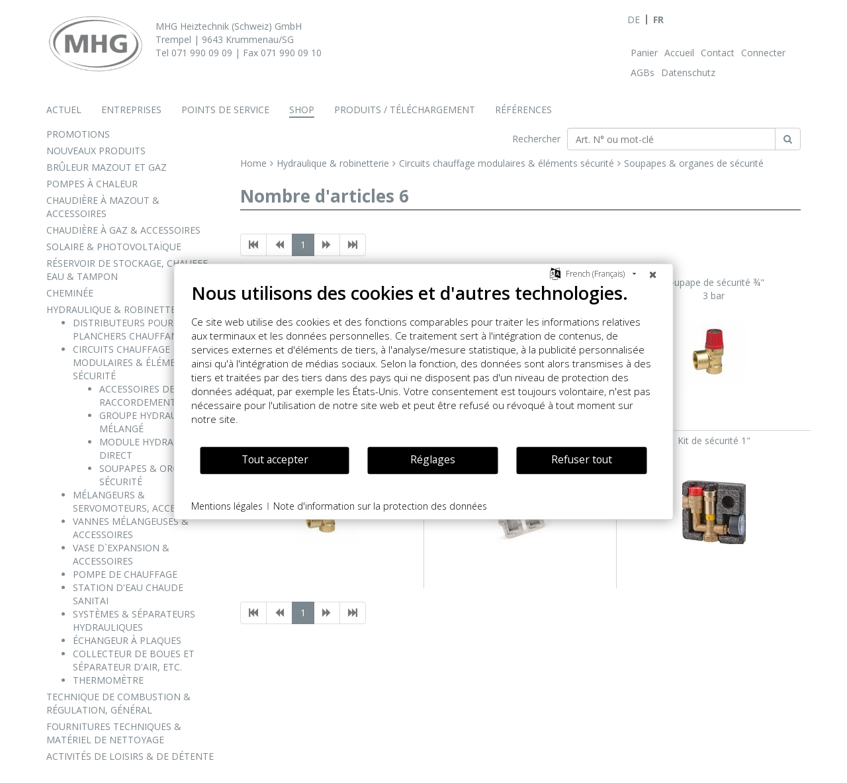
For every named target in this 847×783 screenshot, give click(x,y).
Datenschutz (688, 72)
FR (658, 19)
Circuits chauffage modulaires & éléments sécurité (506, 163)
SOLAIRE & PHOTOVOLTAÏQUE (113, 246)
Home (253, 163)
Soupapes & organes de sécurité (694, 163)
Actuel (63, 109)
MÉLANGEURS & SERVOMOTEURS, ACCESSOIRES (142, 501)
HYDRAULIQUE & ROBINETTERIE (118, 309)
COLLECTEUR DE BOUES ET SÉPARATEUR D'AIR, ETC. (134, 660)
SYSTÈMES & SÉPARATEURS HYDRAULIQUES (134, 620)
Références (523, 109)
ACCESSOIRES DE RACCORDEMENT (137, 395)
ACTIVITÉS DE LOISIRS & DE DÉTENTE (130, 756)
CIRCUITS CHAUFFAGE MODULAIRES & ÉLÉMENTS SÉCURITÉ (133, 362)
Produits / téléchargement (404, 109)
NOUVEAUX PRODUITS (96, 150)
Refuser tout (581, 459)
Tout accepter (275, 459)
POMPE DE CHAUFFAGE (125, 574)
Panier (644, 52)
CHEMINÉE (69, 293)
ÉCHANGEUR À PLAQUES (127, 640)
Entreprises (131, 109)
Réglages (432, 459)
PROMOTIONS (78, 134)
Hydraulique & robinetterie (333, 163)
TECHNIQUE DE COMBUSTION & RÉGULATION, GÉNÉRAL (118, 703)
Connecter (763, 52)
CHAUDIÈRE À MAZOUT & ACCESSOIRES (102, 207)
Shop (301, 109)
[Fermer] (653, 274)
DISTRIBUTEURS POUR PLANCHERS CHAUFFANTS (131, 329)
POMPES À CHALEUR (92, 183)
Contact (718, 52)
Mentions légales (227, 506)
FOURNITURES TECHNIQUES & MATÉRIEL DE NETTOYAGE (113, 733)
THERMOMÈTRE (108, 680)
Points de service (225, 109)
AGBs (642, 72)
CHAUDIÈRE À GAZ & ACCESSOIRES (123, 230)
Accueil (679, 52)
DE (633, 19)
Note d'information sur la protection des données (380, 506)
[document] (423, 363)
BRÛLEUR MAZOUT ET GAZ (106, 167)
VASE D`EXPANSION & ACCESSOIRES (121, 554)
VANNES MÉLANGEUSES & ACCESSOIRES (131, 528)
